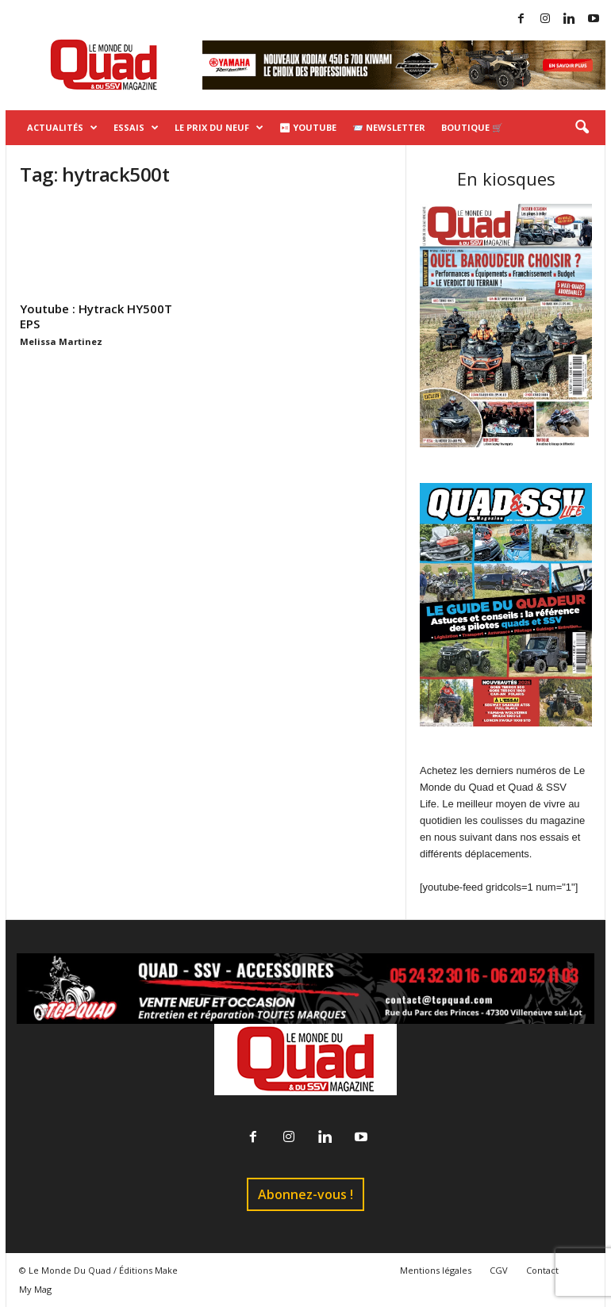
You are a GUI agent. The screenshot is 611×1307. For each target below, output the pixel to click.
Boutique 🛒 (472, 127)
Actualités (62, 127)
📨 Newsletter (388, 127)
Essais (136, 127)
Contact (542, 1270)
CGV (499, 1270)
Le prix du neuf (219, 127)
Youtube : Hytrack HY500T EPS (96, 316)
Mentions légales (435, 1270)
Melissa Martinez (61, 341)
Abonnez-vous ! (305, 1194)
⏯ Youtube (307, 127)
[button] (581, 127)
